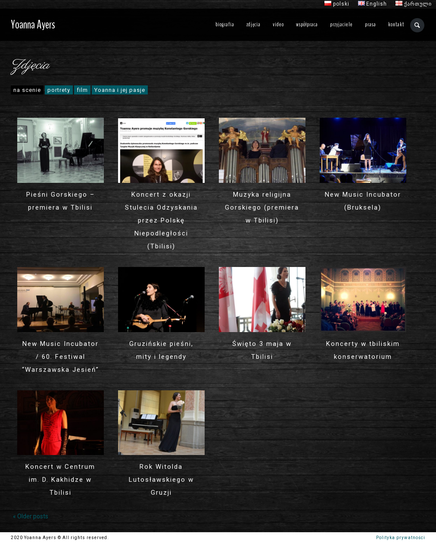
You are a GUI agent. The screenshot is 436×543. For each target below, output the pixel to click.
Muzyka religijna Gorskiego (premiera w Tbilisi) (262, 207)
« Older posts (30, 516)
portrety (58, 90)
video (278, 24)
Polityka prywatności (400, 537)
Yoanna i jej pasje (119, 90)
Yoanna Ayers (33, 24)
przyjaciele (341, 24)
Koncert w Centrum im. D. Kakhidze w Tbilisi (60, 479)
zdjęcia (253, 24)
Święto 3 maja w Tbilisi (262, 350)
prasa (370, 24)
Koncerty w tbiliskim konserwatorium (363, 350)
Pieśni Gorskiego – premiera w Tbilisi (60, 201)
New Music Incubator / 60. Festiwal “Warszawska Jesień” (60, 357)
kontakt (396, 24)
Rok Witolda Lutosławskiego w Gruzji (161, 479)
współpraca (307, 24)
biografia (224, 24)
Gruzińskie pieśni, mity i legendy (161, 350)
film (82, 90)
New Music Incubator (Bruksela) (363, 201)
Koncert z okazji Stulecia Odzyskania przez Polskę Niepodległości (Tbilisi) (161, 220)
